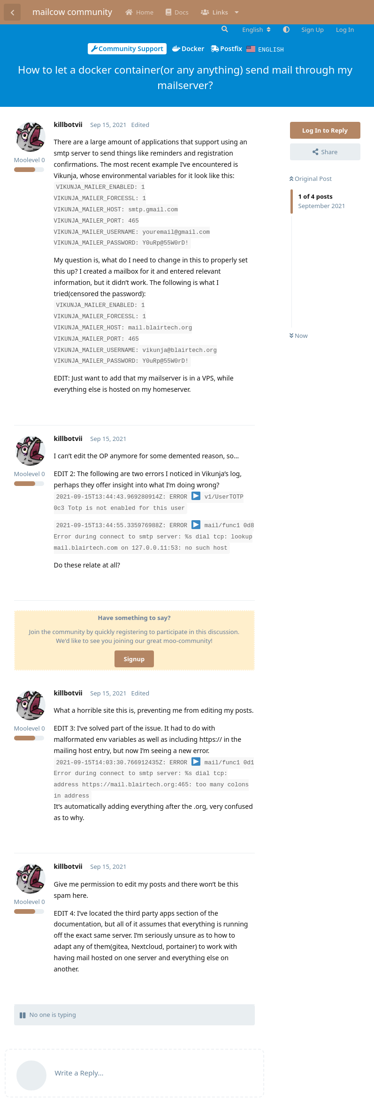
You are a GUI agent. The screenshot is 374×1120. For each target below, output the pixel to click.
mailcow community (72, 11)
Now (299, 335)
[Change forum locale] (256, 29)
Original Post (311, 178)
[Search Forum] (223, 29)
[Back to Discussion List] (12, 12)
